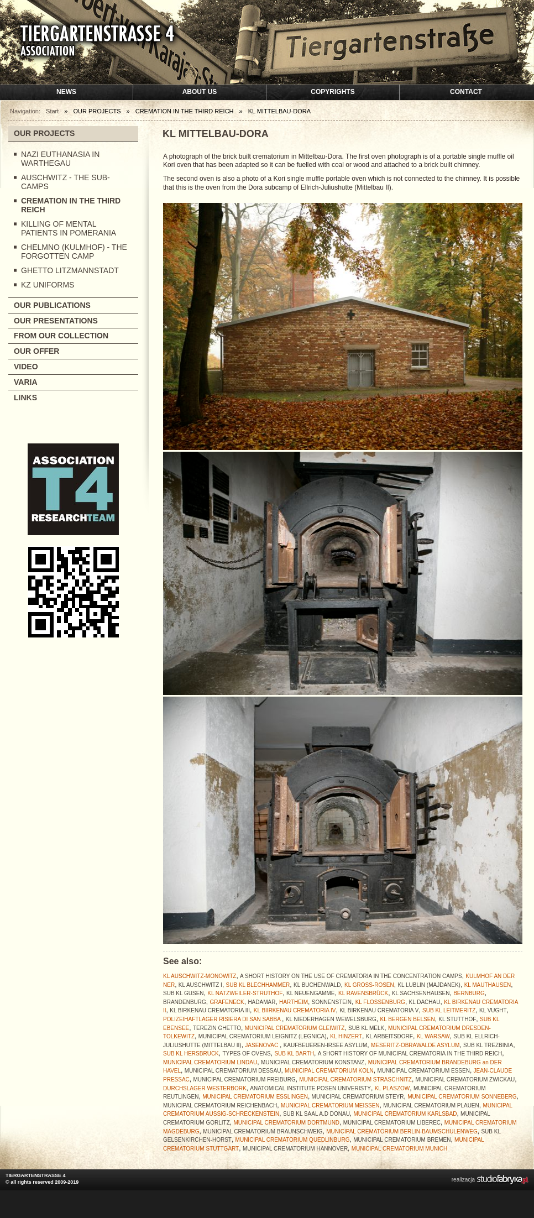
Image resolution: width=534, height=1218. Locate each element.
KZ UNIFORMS (47, 284)
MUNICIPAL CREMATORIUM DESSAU (233, 1071)
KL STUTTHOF (457, 1019)
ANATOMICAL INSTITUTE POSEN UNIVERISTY (310, 1088)
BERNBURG (469, 993)
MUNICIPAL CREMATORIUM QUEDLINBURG (292, 1140)
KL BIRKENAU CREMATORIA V (378, 1010)
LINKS (25, 397)
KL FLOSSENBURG (380, 1002)
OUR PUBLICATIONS (52, 305)
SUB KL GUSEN (183, 993)
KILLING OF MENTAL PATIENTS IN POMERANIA (68, 228)
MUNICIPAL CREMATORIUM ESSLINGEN (255, 1097)
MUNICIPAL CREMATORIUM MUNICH (400, 1149)
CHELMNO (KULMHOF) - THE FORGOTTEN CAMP (74, 251)
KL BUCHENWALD (317, 985)
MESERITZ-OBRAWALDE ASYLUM (415, 1045)
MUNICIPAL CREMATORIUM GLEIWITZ (295, 1028)
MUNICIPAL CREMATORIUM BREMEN (402, 1140)
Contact (466, 92)
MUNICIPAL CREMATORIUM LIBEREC (392, 1123)
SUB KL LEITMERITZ (448, 1010)
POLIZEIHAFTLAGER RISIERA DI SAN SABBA (222, 1019)
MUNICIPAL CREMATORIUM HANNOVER (295, 1149)
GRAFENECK (227, 1002)
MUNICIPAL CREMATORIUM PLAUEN (431, 1105)
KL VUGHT (493, 1010)
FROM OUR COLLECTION (61, 335)
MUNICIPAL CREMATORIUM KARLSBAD (405, 1114)
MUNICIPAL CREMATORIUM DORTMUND (286, 1123)
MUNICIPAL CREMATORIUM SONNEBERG (461, 1097)
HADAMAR (261, 1002)
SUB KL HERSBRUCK (191, 1053)
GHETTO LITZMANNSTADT (70, 270)
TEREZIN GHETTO (217, 1028)
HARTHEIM (293, 1002)
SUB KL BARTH (294, 1053)
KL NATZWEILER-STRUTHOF (244, 993)
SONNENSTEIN (332, 1002)
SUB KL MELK (366, 1028)
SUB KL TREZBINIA (488, 1045)
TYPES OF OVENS (246, 1053)
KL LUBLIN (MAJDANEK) (428, 985)
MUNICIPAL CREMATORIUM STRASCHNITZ (355, 1079)
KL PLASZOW (392, 1088)
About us (199, 92)
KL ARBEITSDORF (389, 1036)
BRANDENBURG (184, 1002)
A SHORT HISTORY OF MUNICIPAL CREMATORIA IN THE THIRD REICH (410, 1053)
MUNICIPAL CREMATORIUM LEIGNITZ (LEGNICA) (262, 1036)
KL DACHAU (425, 1002)
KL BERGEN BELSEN (407, 1019)
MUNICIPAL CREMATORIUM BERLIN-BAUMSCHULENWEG (402, 1131)
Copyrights (332, 92)
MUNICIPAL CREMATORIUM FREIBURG (244, 1079)
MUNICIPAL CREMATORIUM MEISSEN (330, 1105)
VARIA (26, 382)
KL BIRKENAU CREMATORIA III (210, 1010)
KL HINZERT (346, 1036)
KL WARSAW (433, 1036)
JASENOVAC (262, 1045)
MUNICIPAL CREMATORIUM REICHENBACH (220, 1105)
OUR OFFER (36, 351)
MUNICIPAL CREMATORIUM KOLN (329, 1071)
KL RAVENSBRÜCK (363, 993)
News (66, 92)
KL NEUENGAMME (310, 993)
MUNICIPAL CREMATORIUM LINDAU (210, 1062)
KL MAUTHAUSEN (487, 985)
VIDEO (26, 366)
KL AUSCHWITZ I (200, 985)
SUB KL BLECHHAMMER (258, 985)
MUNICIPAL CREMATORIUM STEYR (358, 1097)
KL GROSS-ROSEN (369, 985)
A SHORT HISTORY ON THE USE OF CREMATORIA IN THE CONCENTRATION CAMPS (351, 976)
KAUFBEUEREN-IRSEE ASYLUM (326, 1045)
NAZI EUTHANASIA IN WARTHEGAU (60, 159)
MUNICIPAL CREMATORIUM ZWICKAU (465, 1079)
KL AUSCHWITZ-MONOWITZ (199, 976)
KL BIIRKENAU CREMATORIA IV (295, 1010)
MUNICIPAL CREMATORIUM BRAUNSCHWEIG (262, 1131)
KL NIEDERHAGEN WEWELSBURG (331, 1019)
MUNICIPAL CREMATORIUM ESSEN (424, 1071)
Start (52, 111)
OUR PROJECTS (44, 133)
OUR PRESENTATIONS (56, 320)
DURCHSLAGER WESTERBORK (205, 1088)
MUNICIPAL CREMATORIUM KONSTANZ (312, 1062)
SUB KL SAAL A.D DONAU (316, 1114)
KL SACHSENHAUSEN (421, 993)
